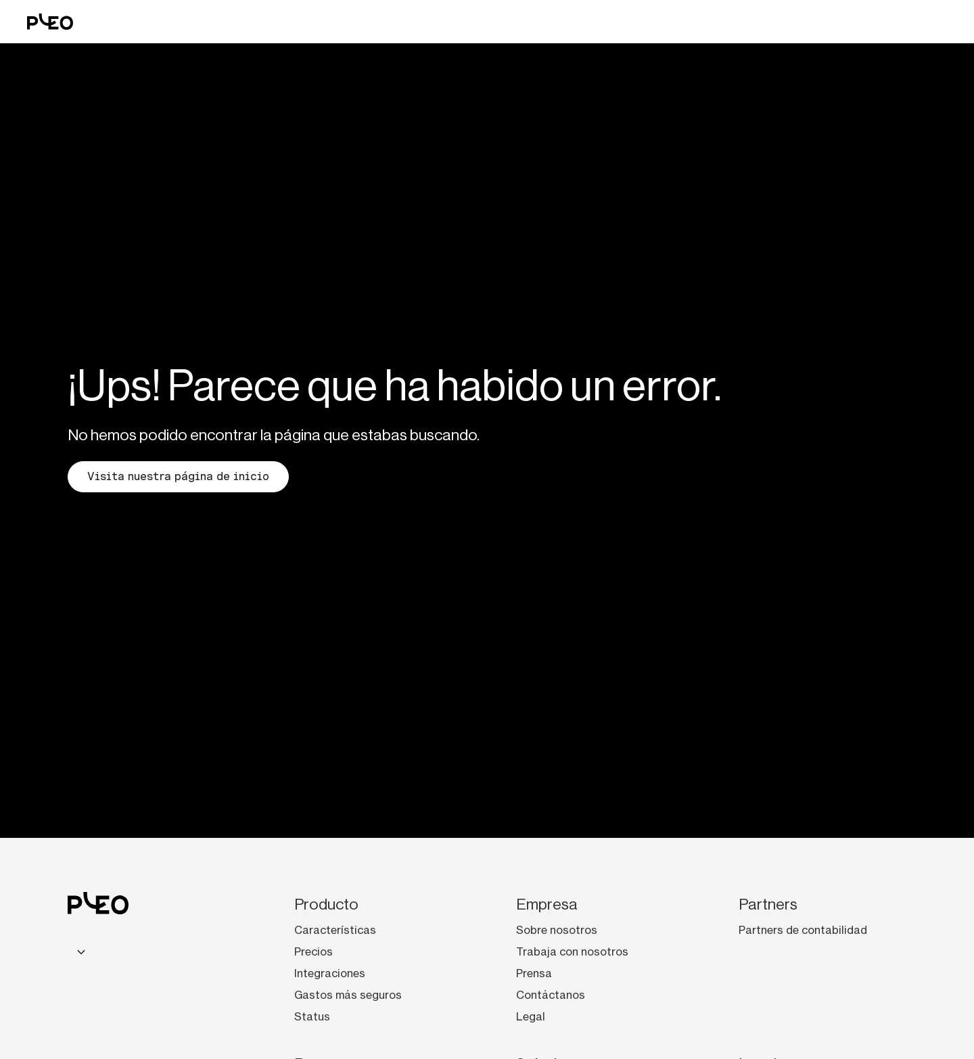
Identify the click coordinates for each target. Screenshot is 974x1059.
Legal (530, 1016)
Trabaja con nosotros (572, 951)
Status (312, 1016)
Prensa (534, 973)
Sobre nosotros (556, 930)
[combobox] (79, 951)
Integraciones (329, 973)
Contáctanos (550, 995)
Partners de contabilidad (803, 930)
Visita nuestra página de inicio (178, 476)
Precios (313, 951)
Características (335, 930)
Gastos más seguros (348, 995)
